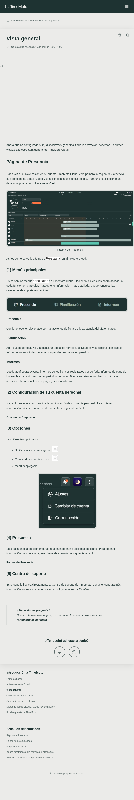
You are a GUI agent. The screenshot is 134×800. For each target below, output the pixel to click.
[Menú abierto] (127, 6)
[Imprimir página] (119, 35)
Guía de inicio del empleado (20, 701)
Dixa (81, 773)
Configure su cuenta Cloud (20, 695)
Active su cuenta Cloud (18, 684)
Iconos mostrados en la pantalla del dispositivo (30, 752)
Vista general (51, 20)
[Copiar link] (127, 35)
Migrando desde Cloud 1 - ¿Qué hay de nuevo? (30, 706)
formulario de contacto (32, 619)
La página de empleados (19, 741)
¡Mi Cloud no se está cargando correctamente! (29, 757)
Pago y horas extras (16, 746)
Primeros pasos (14, 679)
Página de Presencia (17, 735)
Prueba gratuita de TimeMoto (21, 712)
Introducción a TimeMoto (27, 20)
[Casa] (16, 6)
